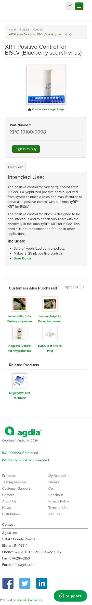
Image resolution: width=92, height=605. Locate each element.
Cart (51, 488)
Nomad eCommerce (29, 600)
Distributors (11, 514)
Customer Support (16, 488)
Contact (8, 495)
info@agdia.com (23, 565)
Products (9, 476)
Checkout (55, 495)
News (6, 508)
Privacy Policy (58, 501)
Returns (54, 514)
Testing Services (14, 482)
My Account (57, 476)
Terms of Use (58, 508)
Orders (53, 482)
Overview (15, 167)
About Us (9, 501)
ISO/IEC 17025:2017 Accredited (25, 460)
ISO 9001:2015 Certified (20, 453)
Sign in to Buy (26, 149)
